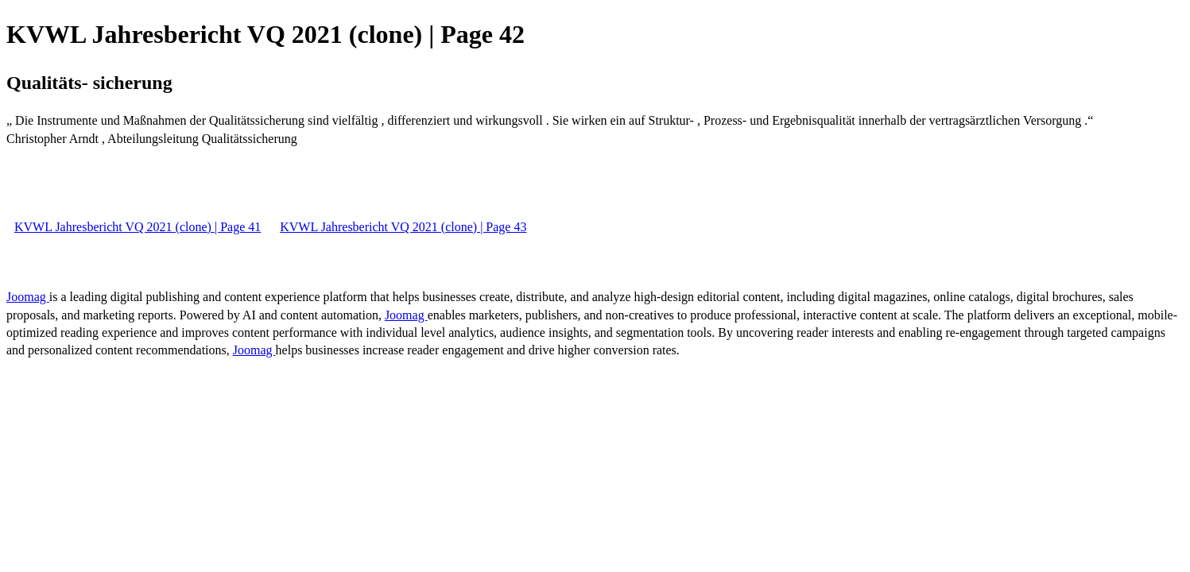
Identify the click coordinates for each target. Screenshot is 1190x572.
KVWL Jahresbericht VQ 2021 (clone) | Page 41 (137, 227)
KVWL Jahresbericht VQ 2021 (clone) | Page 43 (403, 227)
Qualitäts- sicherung (89, 82)
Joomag (27, 296)
